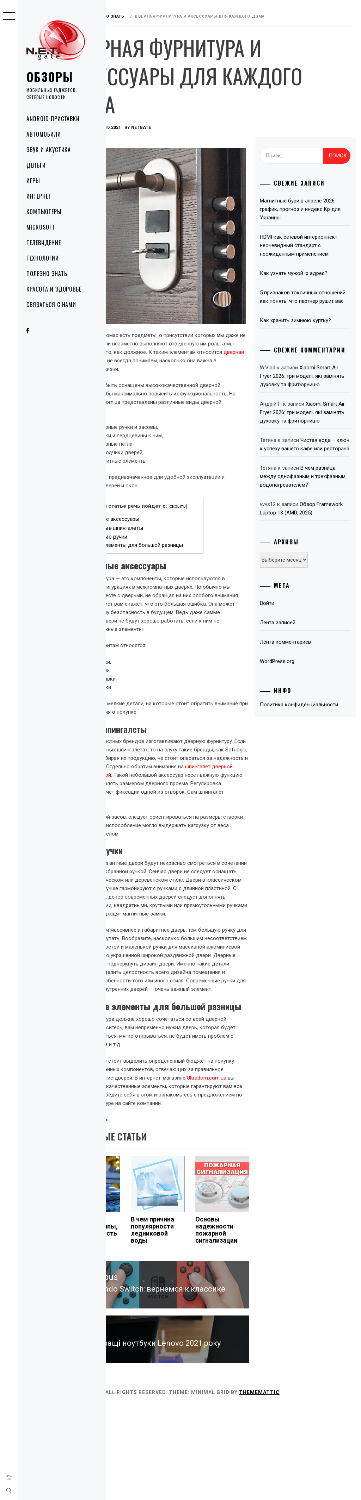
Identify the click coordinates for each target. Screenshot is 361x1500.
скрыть (211, 492)
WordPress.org (292, 726)
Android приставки (53, 118)
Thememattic (304, 1485)
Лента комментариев (300, 707)
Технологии (42, 258)
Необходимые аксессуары (149, 505)
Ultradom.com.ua (131, 1149)
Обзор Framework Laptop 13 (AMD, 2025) (308, 569)
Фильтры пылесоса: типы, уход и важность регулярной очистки (130, 1309)
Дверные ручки (147, 522)
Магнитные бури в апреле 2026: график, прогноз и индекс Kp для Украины (306, 209)
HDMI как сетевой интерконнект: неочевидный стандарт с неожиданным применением (309, 249)
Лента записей (293, 687)
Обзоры (49, 77)
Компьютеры (44, 211)
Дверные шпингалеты (155, 514)
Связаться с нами (51, 304)
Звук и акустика (48, 149)
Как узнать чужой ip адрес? (309, 282)
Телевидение (43, 242)
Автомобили (43, 134)
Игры (33, 180)
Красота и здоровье (53, 289)
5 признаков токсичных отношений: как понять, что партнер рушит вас (308, 309)
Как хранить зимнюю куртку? (311, 337)
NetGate (186, 127)
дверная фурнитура (204, 338)
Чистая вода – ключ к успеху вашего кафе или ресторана (311, 488)
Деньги (36, 165)
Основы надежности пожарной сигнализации (242, 1302)
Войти (282, 668)
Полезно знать (46, 273)
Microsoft (40, 227)
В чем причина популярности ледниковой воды (187, 1302)
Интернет (38, 196)
